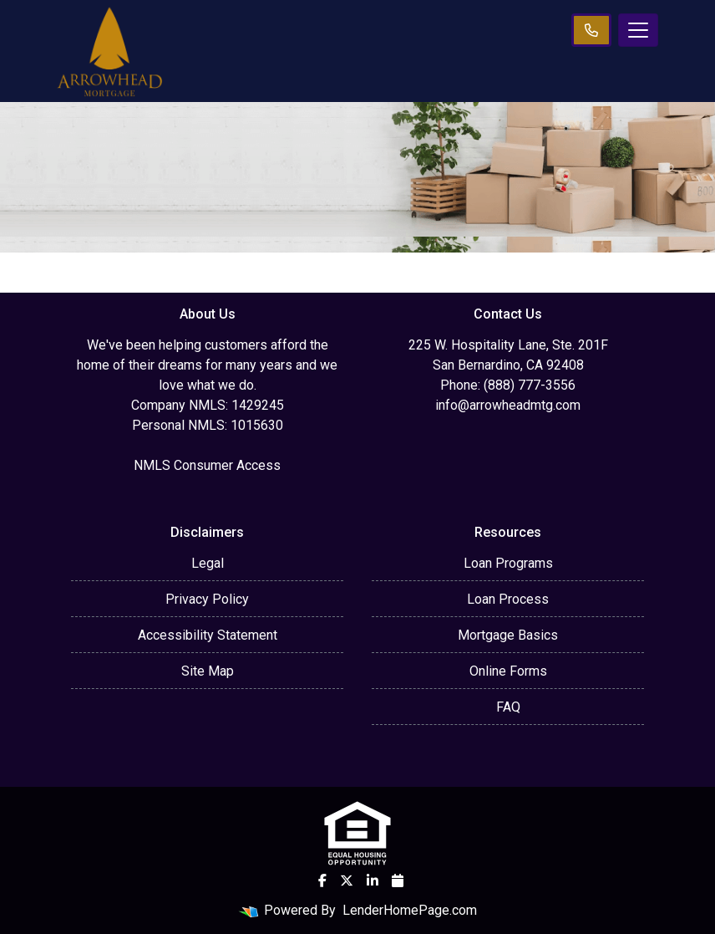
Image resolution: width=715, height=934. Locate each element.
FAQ (508, 707)
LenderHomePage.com (409, 910)
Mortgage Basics (508, 635)
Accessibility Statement (207, 635)
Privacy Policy (207, 599)
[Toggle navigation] (638, 30)
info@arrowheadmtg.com (508, 405)
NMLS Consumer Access (207, 465)
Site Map (207, 671)
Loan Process (508, 599)
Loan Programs (508, 563)
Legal (207, 563)
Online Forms (508, 671)
